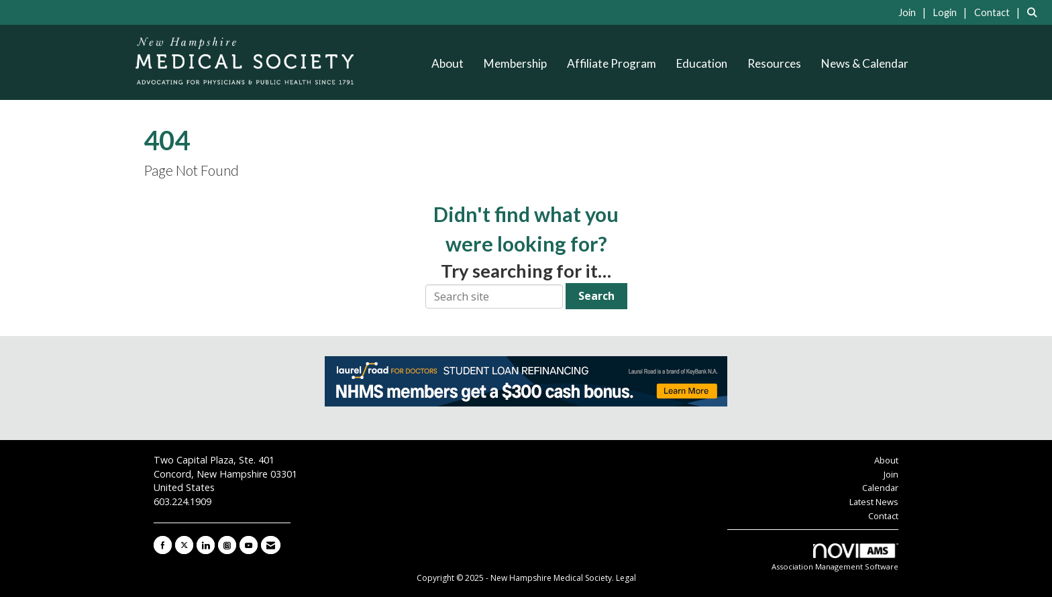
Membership (515, 63)
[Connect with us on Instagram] (227, 545)
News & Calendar (864, 63)
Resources (774, 63)
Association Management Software (835, 557)
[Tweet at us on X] (184, 545)
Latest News (873, 502)
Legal (626, 578)
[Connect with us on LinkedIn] (206, 545)
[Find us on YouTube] (249, 545)
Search (596, 295)
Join (891, 474)
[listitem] (914, 12)
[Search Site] (1034, 12)
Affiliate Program (611, 63)
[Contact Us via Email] (270, 545)
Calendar (880, 488)
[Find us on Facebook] (163, 545)
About (447, 63)
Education (701, 63)
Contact (883, 516)
